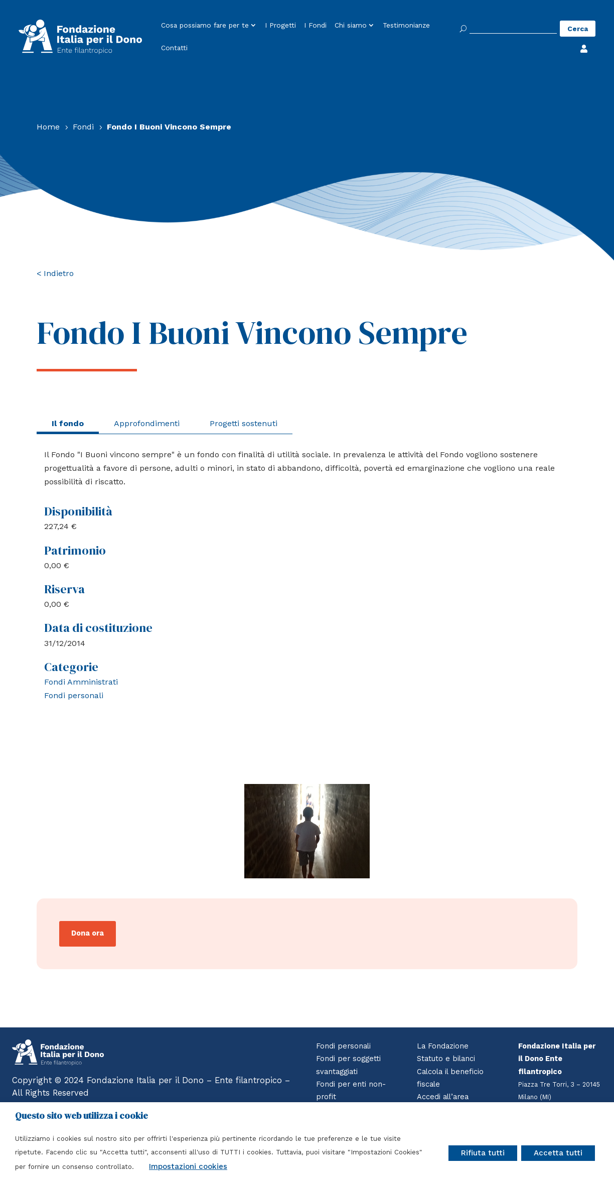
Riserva (64, 589)
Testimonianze (406, 25)
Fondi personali (73, 695)
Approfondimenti (147, 423)
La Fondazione (443, 1046)
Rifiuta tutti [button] (483, 1152)
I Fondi (315, 25)
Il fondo (68, 423)
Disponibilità (78, 511)
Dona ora (87, 933)
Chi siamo (351, 25)
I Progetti (280, 25)
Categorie (71, 667)
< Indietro (55, 273)
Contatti (174, 48)
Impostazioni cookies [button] (188, 1166)
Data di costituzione (98, 627)
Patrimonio (75, 550)
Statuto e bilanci (446, 1059)
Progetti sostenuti (243, 423)
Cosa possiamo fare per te (205, 25)
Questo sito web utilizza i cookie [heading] (81, 1116)
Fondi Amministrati (81, 682)
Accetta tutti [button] (558, 1152)
